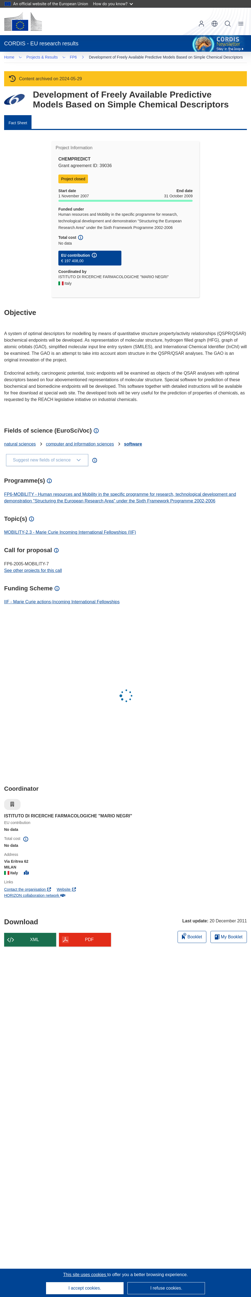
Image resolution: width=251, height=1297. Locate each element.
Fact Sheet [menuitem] (17, 124)
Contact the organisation (28, 890)
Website (66, 890)
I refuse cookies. (166, 1288)
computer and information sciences (80, 445)
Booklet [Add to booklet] (192, 937)
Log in (201, 23)
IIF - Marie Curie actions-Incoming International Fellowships (62, 603)
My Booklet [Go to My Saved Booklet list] (229, 938)
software (133, 445)
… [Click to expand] (14, 57)
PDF (89, 940)
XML (34, 940)
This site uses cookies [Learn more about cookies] (85, 1274)
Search (227, 23)
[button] (215, 24)
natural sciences (20, 445)
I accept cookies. (85, 1288)
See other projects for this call (33, 571)
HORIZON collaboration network (34, 896)
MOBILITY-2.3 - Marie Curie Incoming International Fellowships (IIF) (70, 533)
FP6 (31, 58)
